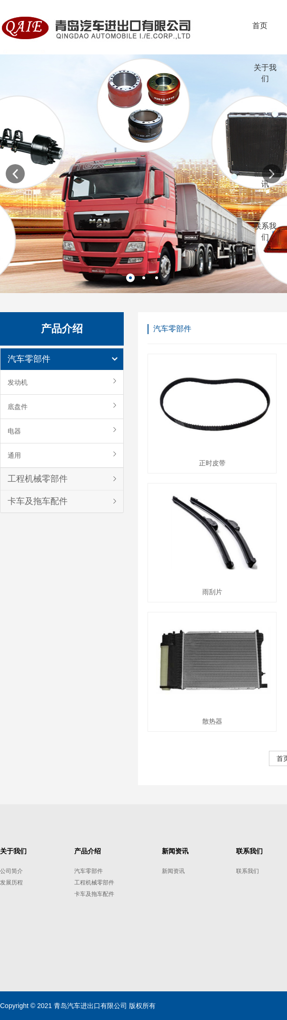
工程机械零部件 (38, 479)
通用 (14, 455)
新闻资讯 (173, 871)
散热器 (212, 721)
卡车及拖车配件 (38, 501)
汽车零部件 (29, 359)
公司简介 (11, 871)
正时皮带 (212, 463)
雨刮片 (212, 592)
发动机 (18, 382)
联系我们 (247, 871)
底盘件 (18, 406)
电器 (14, 431)
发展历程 (11, 882)
